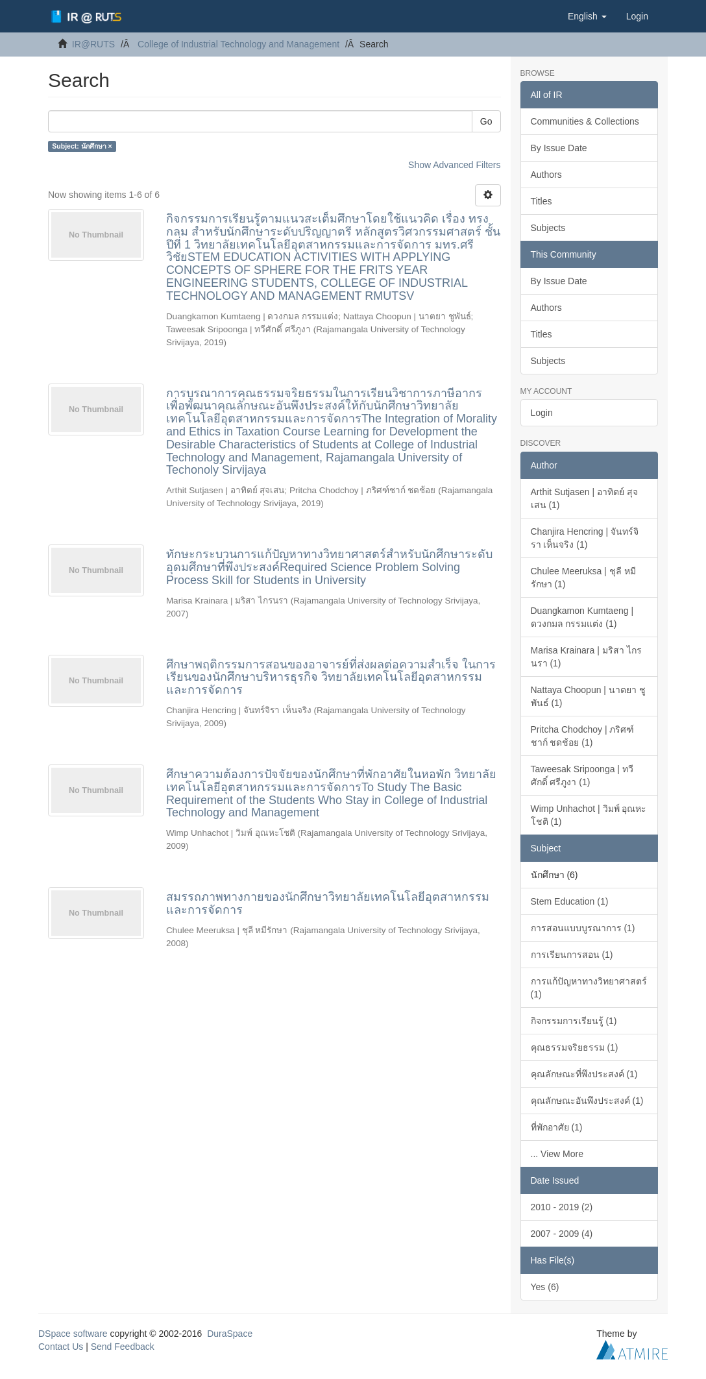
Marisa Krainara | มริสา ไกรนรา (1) (586, 656)
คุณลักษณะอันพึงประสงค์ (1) (587, 1100)
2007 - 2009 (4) (562, 1233)
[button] (587, 16)
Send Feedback (122, 1346)
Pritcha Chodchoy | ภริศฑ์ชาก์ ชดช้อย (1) (583, 736)
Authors (546, 174)
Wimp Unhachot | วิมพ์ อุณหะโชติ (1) (589, 815)
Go (486, 121)
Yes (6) (545, 1287)
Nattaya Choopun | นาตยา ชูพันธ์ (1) (588, 696)
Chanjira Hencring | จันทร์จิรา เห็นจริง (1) (585, 538)
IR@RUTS (93, 44)
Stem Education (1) (570, 901)
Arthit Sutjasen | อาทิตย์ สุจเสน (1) (584, 498)
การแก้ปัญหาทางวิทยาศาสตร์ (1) (589, 987)
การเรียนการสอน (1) (572, 954)
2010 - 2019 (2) (562, 1207)
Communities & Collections (585, 121)
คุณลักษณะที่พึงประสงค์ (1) (584, 1074)
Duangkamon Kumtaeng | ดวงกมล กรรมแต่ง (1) (582, 617)
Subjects (548, 228)
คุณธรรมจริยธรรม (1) (574, 1047)
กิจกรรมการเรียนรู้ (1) (574, 1021)
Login (542, 413)
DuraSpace (229, 1333)
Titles (541, 201)
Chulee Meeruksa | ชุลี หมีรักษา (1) (583, 577)
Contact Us (60, 1346)
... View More (557, 1154)
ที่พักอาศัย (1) (557, 1127)
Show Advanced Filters (454, 165)
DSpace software (73, 1333)
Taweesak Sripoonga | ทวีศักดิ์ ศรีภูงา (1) (582, 775)
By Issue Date (559, 148)
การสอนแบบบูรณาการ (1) (583, 928)
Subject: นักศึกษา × (82, 146)
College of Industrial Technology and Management (238, 44)
